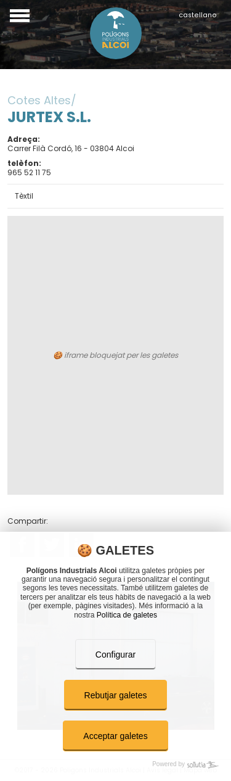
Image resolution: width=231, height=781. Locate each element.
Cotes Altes (39, 100)
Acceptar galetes (115, 736)
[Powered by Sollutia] (115, 765)
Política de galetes (127, 615)
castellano (198, 15)
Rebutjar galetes (115, 695)
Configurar (115, 654)
